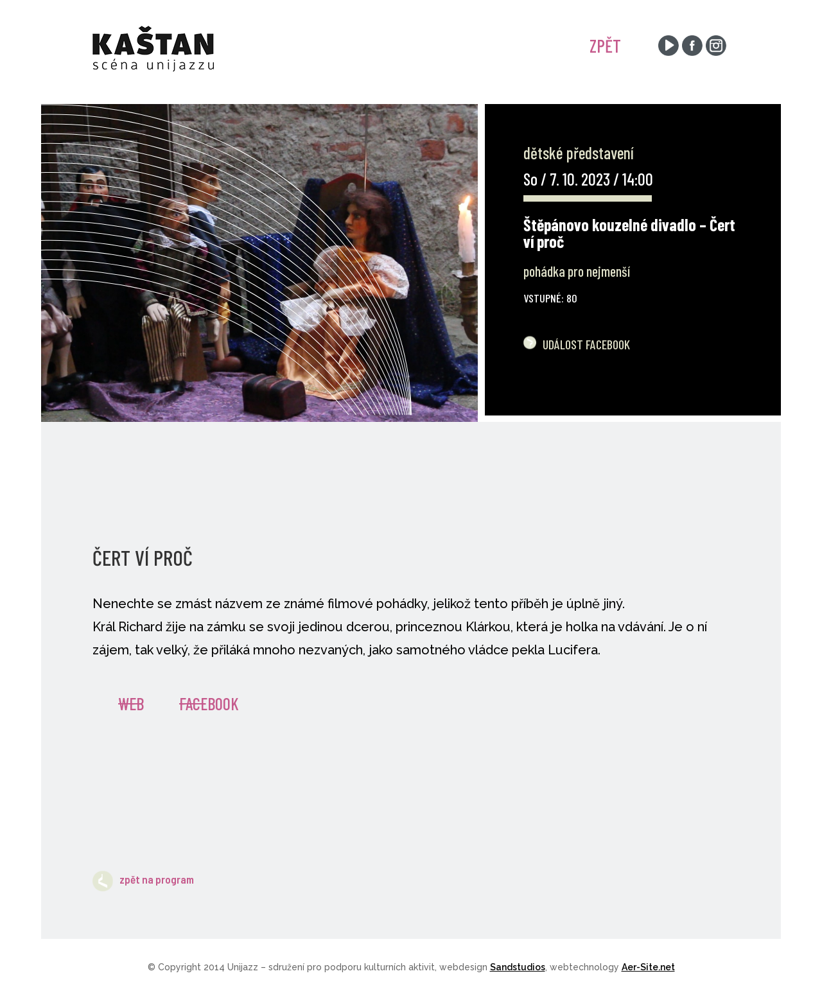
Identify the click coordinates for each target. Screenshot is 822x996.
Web (131, 703)
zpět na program (143, 879)
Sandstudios (517, 967)
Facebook (209, 703)
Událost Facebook (586, 344)
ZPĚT (605, 46)
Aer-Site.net (648, 967)
